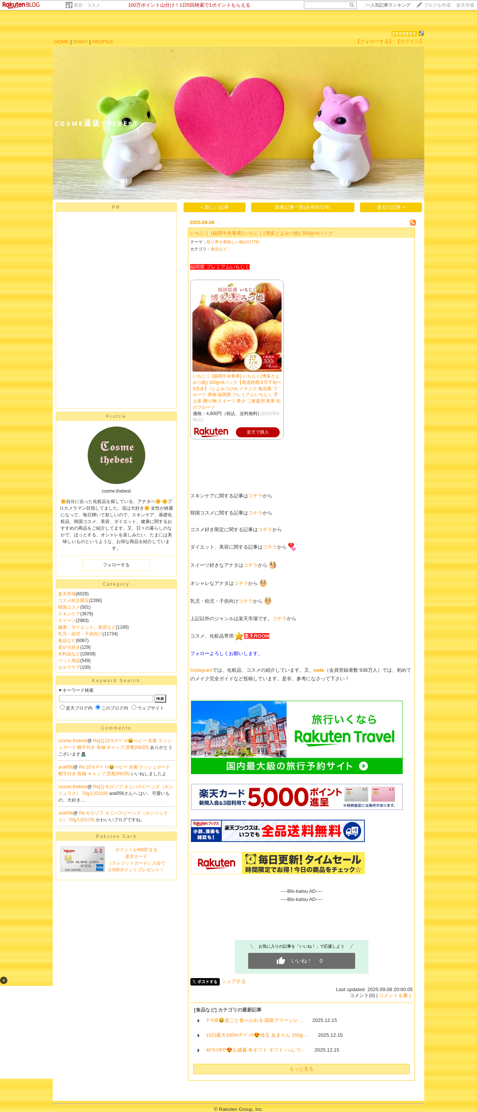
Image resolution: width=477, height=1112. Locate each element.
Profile (116, 416)
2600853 (404, 33)
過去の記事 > (391, 207)
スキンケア (69, 613)
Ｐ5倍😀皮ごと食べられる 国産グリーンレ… (254, 1020)
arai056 (65, 767)
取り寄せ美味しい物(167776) (233, 242)
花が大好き (69, 647)
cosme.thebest (72, 740)
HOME (61, 42)
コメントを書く (396, 995)
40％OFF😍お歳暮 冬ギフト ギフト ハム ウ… (256, 1050)
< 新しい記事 (215, 207)
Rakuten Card (116, 836)
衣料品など (69, 654)
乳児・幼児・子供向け (80, 633)
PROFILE (102, 42)
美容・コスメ (87, 5)
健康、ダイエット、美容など (87, 627)
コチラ (255, 496)
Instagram (201, 670)
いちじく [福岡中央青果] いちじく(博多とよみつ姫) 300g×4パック (261, 233)
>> (388, 5)
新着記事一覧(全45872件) (303, 207)
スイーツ (67, 620)
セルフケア (69, 667)
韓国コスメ (69, 607)
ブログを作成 (437, 5)
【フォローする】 (374, 41)
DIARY (80, 42)
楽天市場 (465, 5)
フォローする (116, 564)
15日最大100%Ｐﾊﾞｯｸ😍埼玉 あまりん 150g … (257, 1035)
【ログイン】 (409, 41)
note (319, 670)
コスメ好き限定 (73, 600)
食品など (67, 640)
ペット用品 (69, 660)
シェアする (234, 981)
